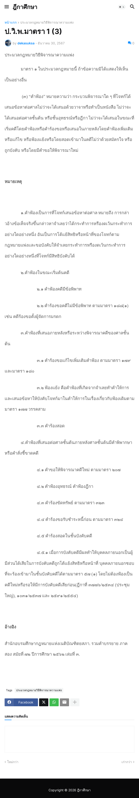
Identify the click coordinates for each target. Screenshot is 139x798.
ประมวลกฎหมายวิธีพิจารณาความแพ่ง (47, 22)
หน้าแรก (11, 22)
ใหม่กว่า (12, 762)
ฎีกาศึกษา (25, 6)
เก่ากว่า (127, 762)
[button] (6, 7)
